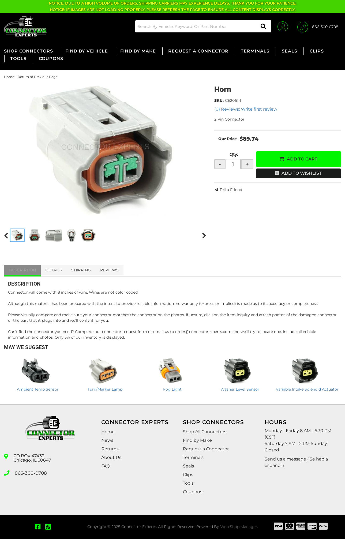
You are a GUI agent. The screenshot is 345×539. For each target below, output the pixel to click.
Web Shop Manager (238, 526)
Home (9, 77)
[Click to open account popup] (281, 26)
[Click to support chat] (318, 26)
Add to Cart (302, 159)
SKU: (219, 100)
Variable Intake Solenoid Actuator (307, 389)
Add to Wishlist (302, 173)
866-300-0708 (30, 472)
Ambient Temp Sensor (38, 389)
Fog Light (172, 389)
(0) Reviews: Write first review (245, 109)
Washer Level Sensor (239, 389)
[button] (201, 26)
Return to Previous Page (37, 77)
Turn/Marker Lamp (105, 389)
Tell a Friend (231, 189)
